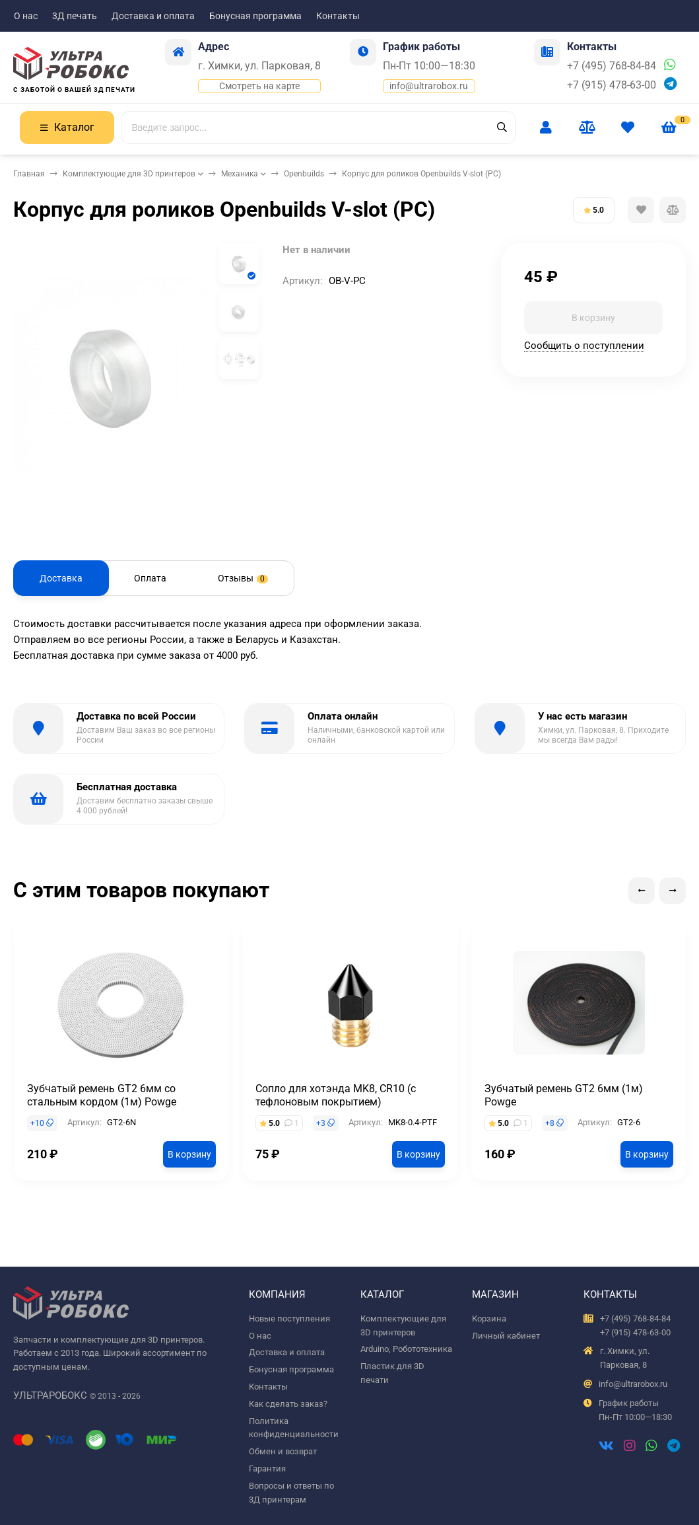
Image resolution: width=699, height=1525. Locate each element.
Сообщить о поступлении (584, 346)
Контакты (338, 16)
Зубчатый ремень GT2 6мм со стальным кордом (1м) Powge (101, 1095)
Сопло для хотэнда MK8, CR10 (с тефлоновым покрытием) (335, 1095)
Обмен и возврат (283, 1451)
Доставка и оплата (153, 16)
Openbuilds (304, 173)
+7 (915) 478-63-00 (611, 85)
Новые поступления (289, 1318)
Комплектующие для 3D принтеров (129, 173)
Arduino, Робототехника (406, 1349)
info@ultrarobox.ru (428, 86)
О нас (26, 16)
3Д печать (74, 16)
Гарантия (267, 1468)
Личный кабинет (506, 1336)
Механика (239, 173)
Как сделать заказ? (288, 1404)
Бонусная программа (255, 16)
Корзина (489, 1318)
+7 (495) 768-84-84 (611, 65)
